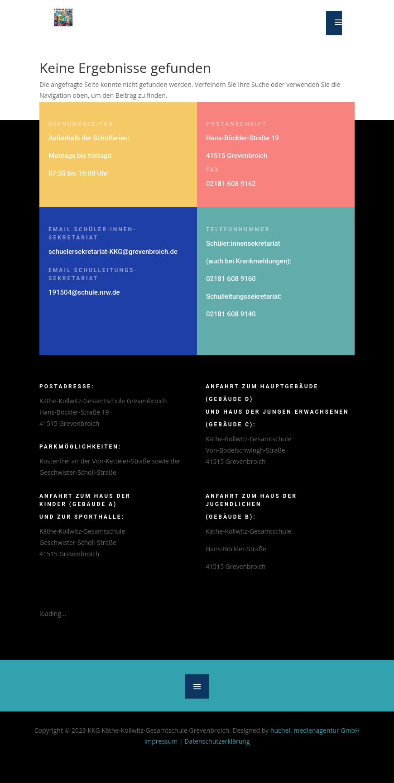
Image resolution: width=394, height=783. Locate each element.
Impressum (161, 741)
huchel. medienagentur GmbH (315, 730)
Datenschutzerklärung (217, 741)
